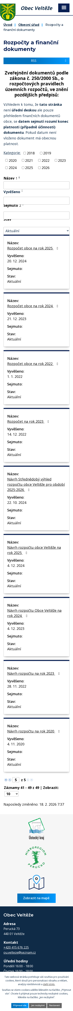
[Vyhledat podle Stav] (36, 231)
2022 (45, 160)
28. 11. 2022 (16, 686)
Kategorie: (12, 152)
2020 (13, 160)
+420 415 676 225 (16, 947)
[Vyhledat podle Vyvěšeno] (36, 201)
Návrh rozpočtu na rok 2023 (34, 673)
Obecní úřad (28, 25)
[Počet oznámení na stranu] (11, 794)
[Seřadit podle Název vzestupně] (19, 176)
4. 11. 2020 (15, 744)
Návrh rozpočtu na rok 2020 (34, 731)
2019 (47, 153)
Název (10, 178)
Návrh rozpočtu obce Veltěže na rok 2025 (34, 550)
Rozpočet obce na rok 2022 (33, 363)
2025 (29, 167)
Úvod (8, 25)
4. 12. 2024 (15, 565)
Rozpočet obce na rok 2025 (33, 248)
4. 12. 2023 (15, 628)
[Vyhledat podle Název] (36, 185)
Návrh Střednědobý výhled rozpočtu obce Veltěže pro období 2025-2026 (36, 484)
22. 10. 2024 (16, 502)
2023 (62, 160)
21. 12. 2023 (16, 318)
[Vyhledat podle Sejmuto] (36, 215)
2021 (29, 160)
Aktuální (14, 281)
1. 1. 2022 (14, 376)
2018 (31, 153)
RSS (49, 61)
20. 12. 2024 (16, 261)
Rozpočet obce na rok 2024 (33, 306)
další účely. (49, 984)
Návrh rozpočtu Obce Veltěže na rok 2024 (34, 613)
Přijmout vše (19, 1005)
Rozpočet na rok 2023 (29, 421)
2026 (45, 167)
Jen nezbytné (38, 1005)
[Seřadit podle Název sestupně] (19, 178)
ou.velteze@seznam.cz (20, 952)
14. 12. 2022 (16, 434)
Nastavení (54, 1005)
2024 (13, 167)
